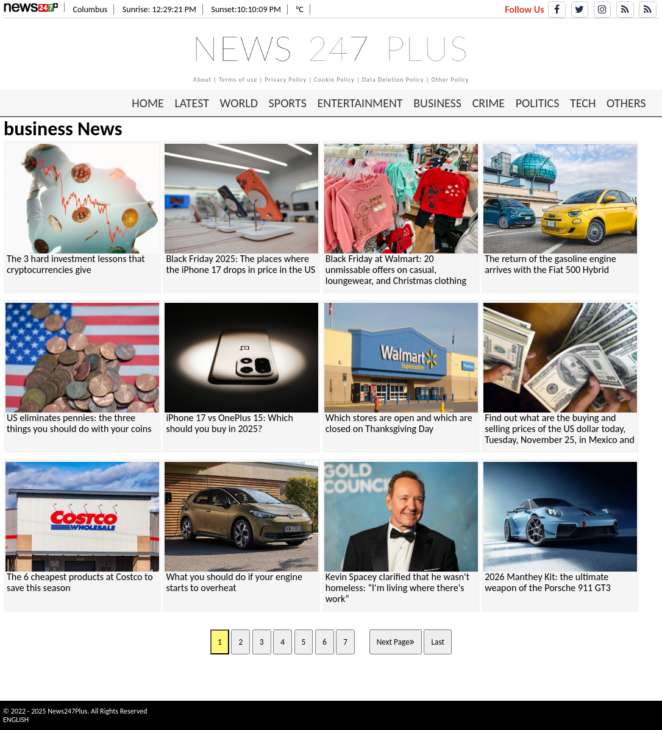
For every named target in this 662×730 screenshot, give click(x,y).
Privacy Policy (286, 79)
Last (437, 642)
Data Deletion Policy (393, 79)
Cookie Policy (334, 79)
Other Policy (450, 79)
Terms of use (238, 79)
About (202, 79)
